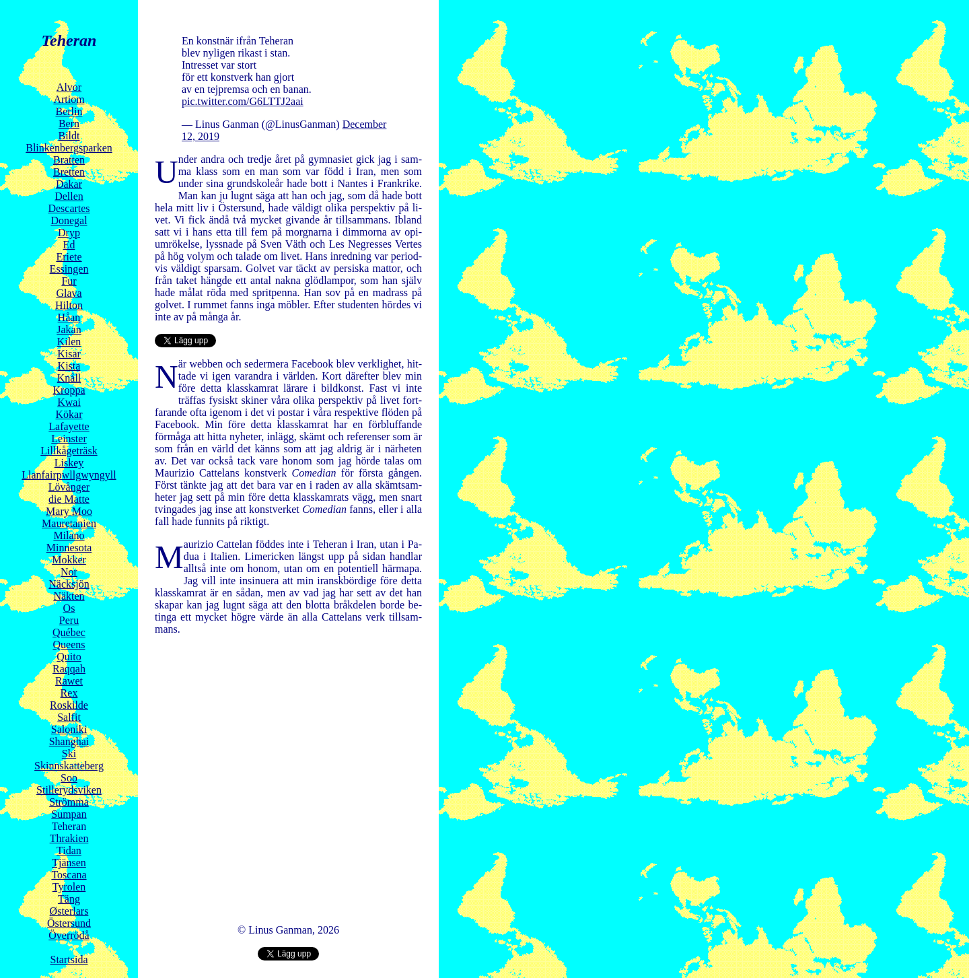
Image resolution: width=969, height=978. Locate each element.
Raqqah (68, 668)
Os (69, 608)
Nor (69, 572)
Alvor (69, 87)
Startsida (69, 959)
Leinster (68, 438)
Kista (69, 366)
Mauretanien (69, 523)
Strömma (69, 802)
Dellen (69, 196)
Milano (68, 535)
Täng (69, 899)
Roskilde (69, 705)
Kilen (69, 341)
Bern (69, 123)
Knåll (69, 378)
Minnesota (69, 547)
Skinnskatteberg (69, 765)
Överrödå (68, 935)
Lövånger (68, 487)
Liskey (69, 462)
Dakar (69, 184)
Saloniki (69, 729)
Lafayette (68, 426)
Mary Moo (69, 511)
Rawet (69, 681)
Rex (69, 693)
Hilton (69, 305)
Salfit (69, 717)
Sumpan (68, 814)
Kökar (69, 414)
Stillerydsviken (69, 790)
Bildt (68, 135)
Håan (69, 317)
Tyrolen (69, 887)
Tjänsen (69, 862)
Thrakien (69, 838)
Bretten (69, 172)
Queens (69, 644)
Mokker (69, 559)
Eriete (68, 257)
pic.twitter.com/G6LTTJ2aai (242, 101)
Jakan (69, 329)
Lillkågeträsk (68, 450)
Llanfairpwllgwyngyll (69, 475)
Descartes (68, 208)
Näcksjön (68, 584)
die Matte (68, 499)
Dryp (69, 232)
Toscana (68, 874)
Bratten (69, 160)
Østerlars (69, 911)
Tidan (69, 850)
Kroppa (69, 390)
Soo (69, 777)
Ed (69, 244)
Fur (68, 281)
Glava (68, 293)
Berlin (69, 111)
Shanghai (69, 741)
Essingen (69, 269)
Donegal (68, 220)
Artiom (68, 99)
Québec (68, 632)
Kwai (69, 402)
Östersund (69, 923)
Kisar (69, 353)
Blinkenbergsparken (69, 147)
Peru (69, 620)
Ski (69, 753)
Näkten (68, 596)
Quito (69, 656)
